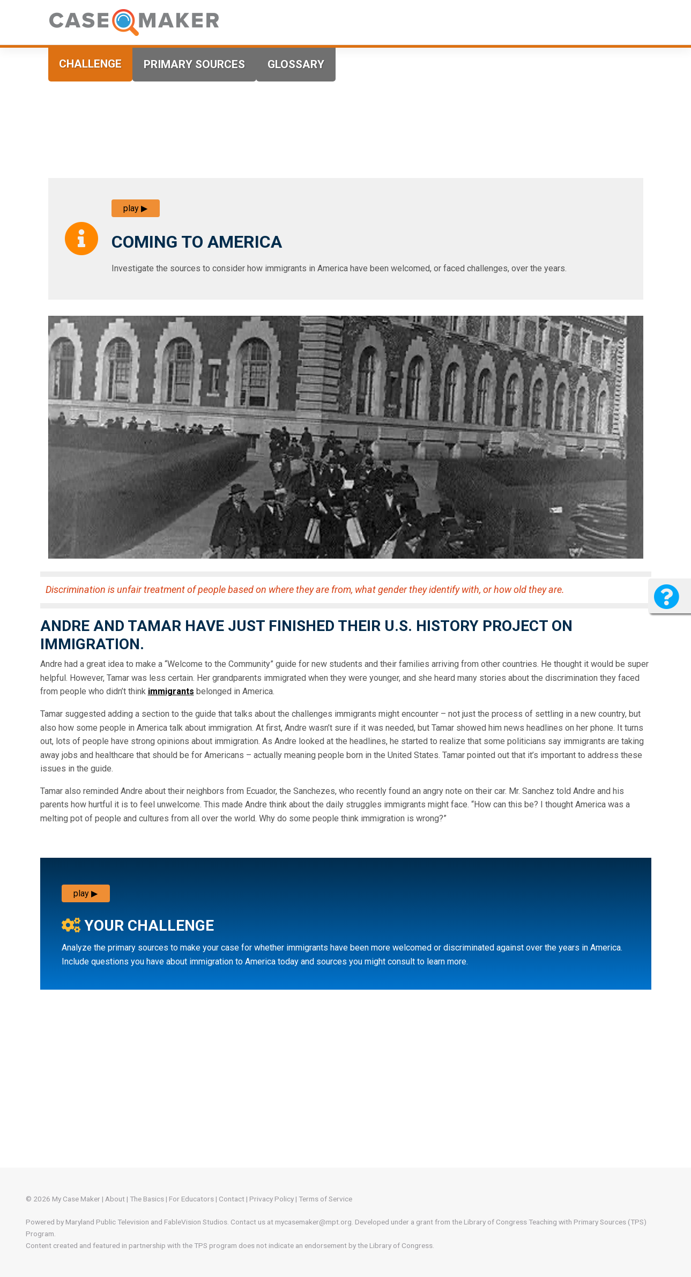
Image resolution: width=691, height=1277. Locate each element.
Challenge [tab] (90, 63)
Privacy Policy (271, 1198)
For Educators (191, 1198)
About (115, 1198)
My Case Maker (76, 1198)
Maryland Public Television (107, 1221)
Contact (231, 1198)
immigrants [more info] (171, 691)
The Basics (147, 1198)
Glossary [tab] (296, 64)
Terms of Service (325, 1198)
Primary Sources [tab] (194, 64)
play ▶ (135, 208)
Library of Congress (495, 1221)
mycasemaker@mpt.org (313, 1221)
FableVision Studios (195, 1221)
